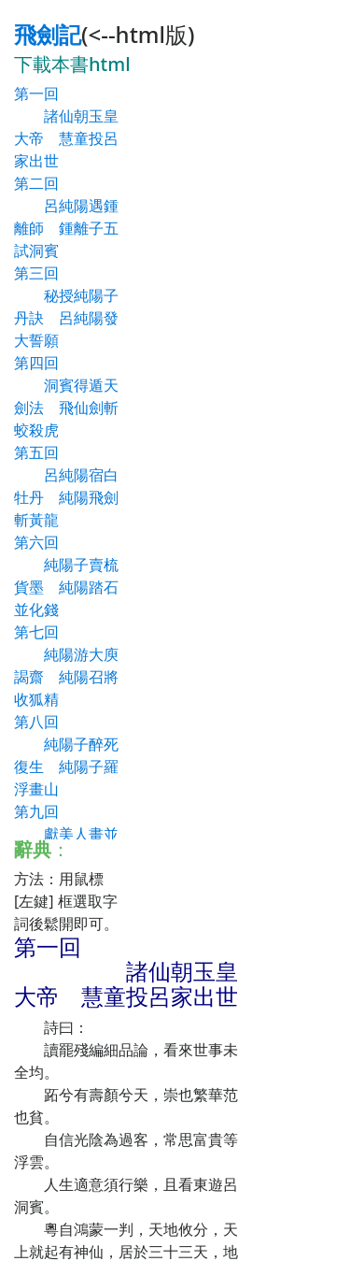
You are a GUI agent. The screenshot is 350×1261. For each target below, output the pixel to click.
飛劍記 (47, 34)
